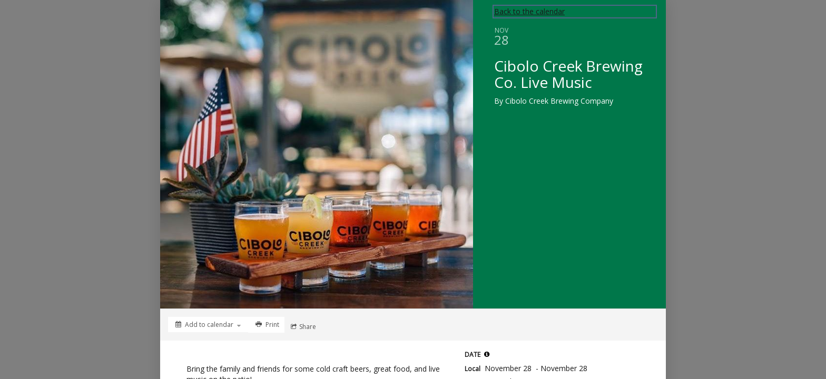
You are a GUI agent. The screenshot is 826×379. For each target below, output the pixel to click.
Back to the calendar (529, 11)
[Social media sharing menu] (302, 327)
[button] (486, 354)
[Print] (266, 325)
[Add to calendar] (208, 324)
